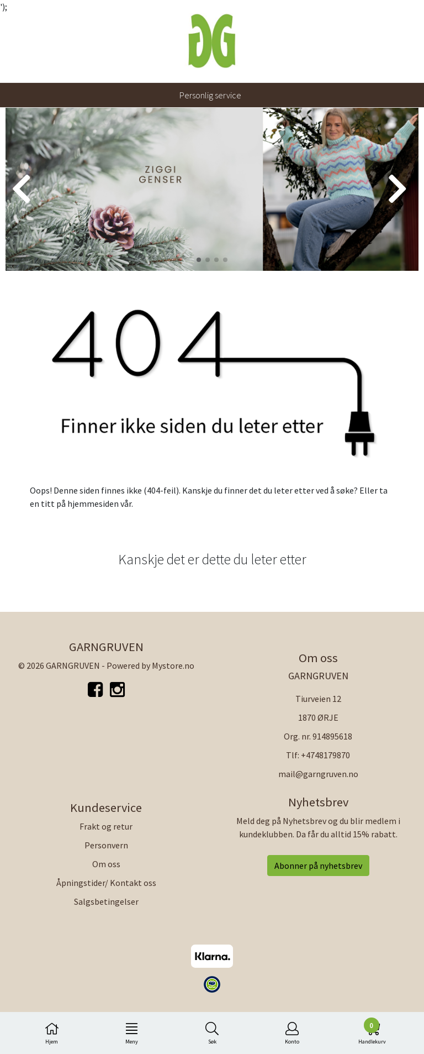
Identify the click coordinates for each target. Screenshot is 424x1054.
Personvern (106, 845)
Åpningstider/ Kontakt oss (106, 882)
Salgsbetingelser (106, 901)
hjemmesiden (93, 503)
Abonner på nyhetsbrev (318, 865)
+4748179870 (325, 755)
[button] (199, 260)
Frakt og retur (106, 826)
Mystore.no (173, 665)
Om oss (106, 863)
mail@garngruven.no (318, 773)
